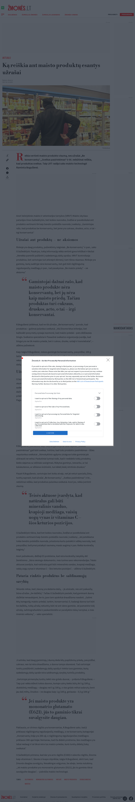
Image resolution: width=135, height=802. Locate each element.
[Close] (109, 360)
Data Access (67, 441)
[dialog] (68, 401)
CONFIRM (50, 433)
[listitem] (67, 393)
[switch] (97, 398)
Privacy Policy (80, 441)
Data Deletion (54, 441)
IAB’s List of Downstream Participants (90, 381)
